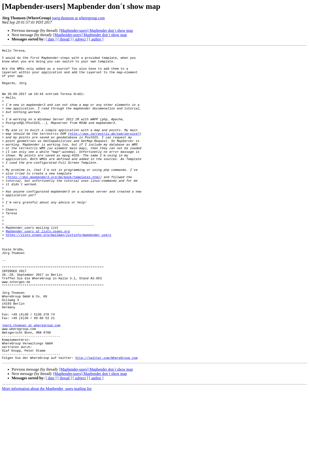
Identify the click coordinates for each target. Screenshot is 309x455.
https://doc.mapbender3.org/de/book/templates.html (53, 203)
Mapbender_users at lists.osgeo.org (38, 268)
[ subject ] (80, 39)
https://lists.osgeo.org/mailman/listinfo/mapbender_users (58, 272)
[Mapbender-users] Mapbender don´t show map (96, 30)
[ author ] (96, 39)
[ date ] (51, 39)
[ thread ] (64, 39)
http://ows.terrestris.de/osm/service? (105, 151)
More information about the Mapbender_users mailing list (46, 451)
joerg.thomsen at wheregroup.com (78, 18)
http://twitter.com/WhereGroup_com (106, 420)
